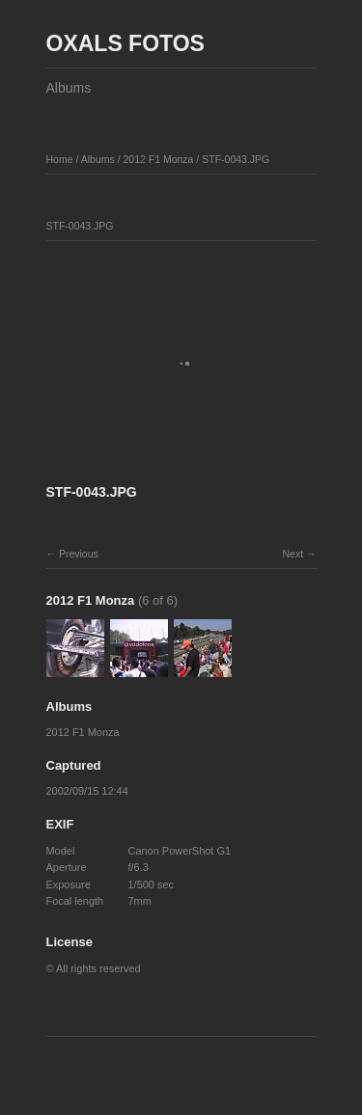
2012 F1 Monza (158, 159)
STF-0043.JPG (235, 159)
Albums (69, 87)
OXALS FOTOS (125, 43)
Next (292, 553)
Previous (78, 553)
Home (59, 159)
